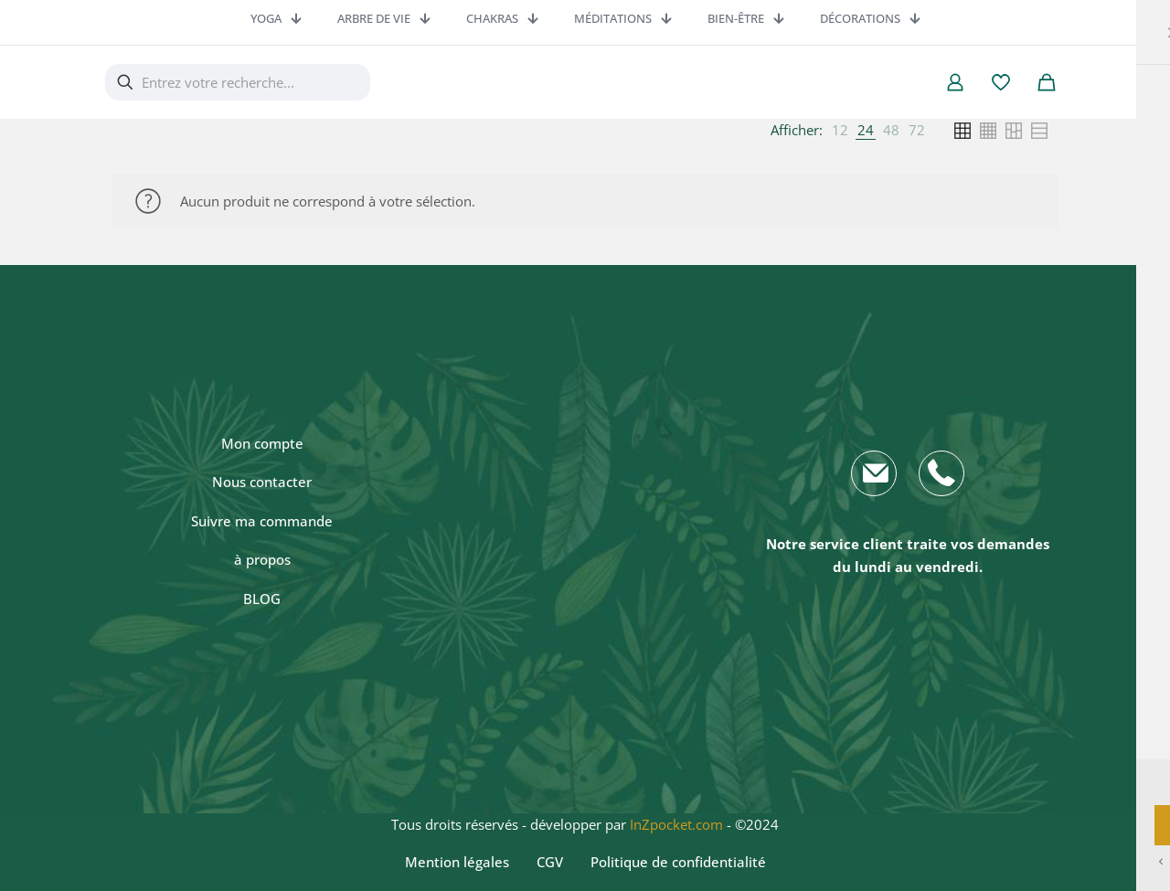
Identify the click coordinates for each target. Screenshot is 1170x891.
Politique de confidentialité (678, 862)
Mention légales (457, 862)
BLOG (262, 598)
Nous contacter (262, 481)
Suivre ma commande (262, 521)
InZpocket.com (676, 824)
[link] (840, 130)
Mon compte (262, 443)
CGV (550, 862)
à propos (262, 559)
